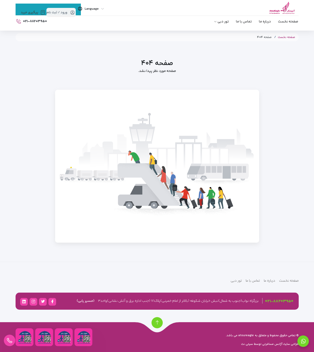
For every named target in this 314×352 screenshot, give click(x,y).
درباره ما (265, 21)
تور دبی (223, 21)
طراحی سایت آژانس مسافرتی (280, 344)
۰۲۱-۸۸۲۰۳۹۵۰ (279, 301)
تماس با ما (244, 21)
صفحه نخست (288, 21)
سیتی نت (247, 344)
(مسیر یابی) (85, 301)
